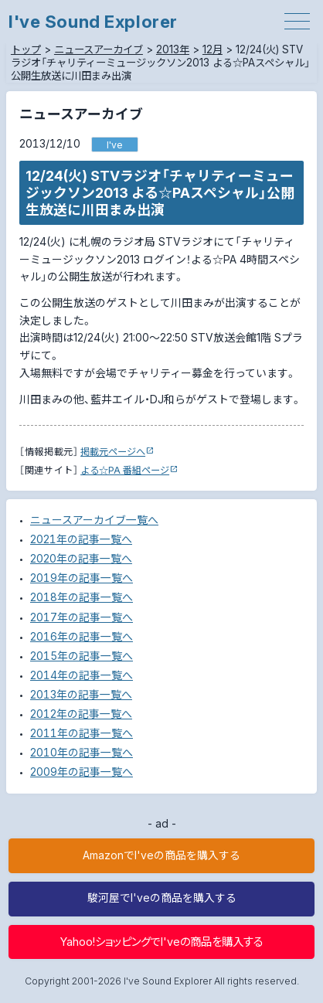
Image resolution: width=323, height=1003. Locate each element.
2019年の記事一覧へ (81, 578)
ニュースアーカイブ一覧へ (94, 520)
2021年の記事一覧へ (81, 539)
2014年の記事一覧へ (81, 675)
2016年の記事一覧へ (81, 637)
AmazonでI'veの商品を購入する (161, 855)
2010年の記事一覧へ (81, 752)
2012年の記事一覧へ (81, 714)
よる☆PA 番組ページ (124, 470)
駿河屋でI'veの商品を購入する (161, 898)
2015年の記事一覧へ (81, 656)
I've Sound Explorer (93, 21)
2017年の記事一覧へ (81, 617)
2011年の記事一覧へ (81, 733)
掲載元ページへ (112, 451)
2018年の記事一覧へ (81, 597)
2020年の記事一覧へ (81, 558)
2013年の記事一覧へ (81, 694)
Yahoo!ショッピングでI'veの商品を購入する (161, 941)
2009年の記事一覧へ (81, 772)
